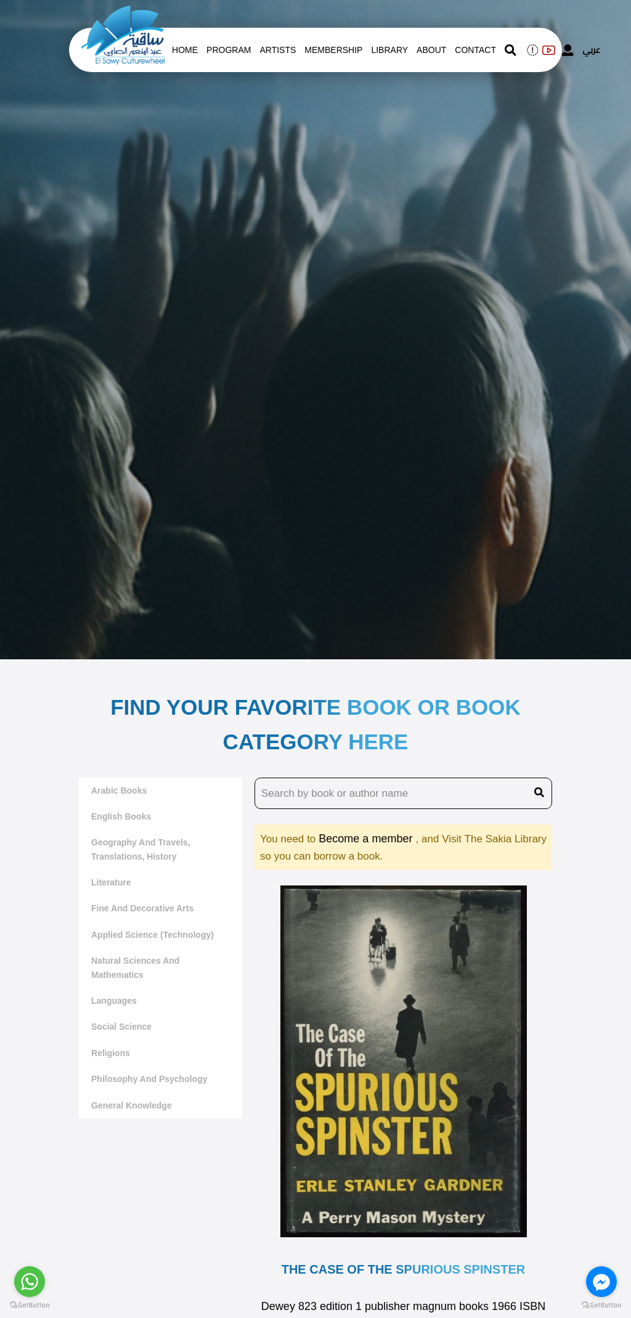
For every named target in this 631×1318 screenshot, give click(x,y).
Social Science (121, 1026)
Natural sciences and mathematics (135, 967)
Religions (110, 1053)
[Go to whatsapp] (29, 1281)
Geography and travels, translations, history (140, 849)
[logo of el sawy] (123, 13)
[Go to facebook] (601, 1281)
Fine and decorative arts (142, 908)
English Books (121, 816)
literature (111, 882)
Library (389, 50)
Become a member (367, 838)
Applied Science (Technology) (152, 935)
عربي (591, 50)
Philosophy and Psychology (149, 1079)
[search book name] (403, 794)
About (431, 50)
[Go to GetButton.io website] (29, 1305)
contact (475, 50)
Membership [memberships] (333, 50)
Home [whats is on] (185, 50)
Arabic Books (119, 790)
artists (277, 50)
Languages (114, 1001)
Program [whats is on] (228, 50)
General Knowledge (131, 1105)
